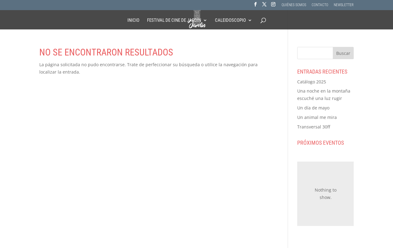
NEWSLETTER (344, 5)
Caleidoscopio (230, 20)
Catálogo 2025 (311, 82)
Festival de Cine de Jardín (174, 20)
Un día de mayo (313, 108)
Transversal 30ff (313, 127)
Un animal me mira (317, 117)
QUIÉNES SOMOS (294, 5)
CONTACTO (320, 5)
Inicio (133, 20)
